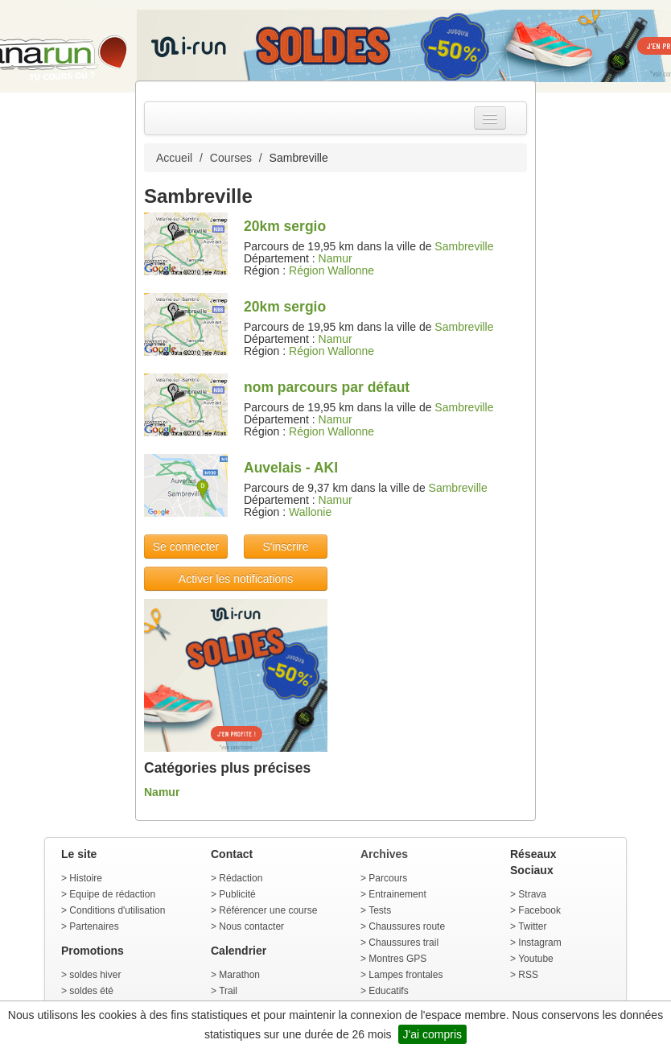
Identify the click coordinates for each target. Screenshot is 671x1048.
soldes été (91, 990)
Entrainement (397, 894)
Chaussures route (406, 926)
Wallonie (310, 511)
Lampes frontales (405, 974)
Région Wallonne (331, 270)
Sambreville (463, 246)
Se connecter (186, 546)
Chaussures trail (403, 942)
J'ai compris (432, 1034)
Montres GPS (397, 958)
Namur (335, 258)
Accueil (174, 157)
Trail (228, 990)
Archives (384, 854)
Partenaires (93, 926)
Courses (231, 157)
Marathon (239, 974)
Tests (379, 910)
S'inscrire (285, 546)
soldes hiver (95, 974)
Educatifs (388, 990)
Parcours (387, 878)
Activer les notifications (236, 578)
